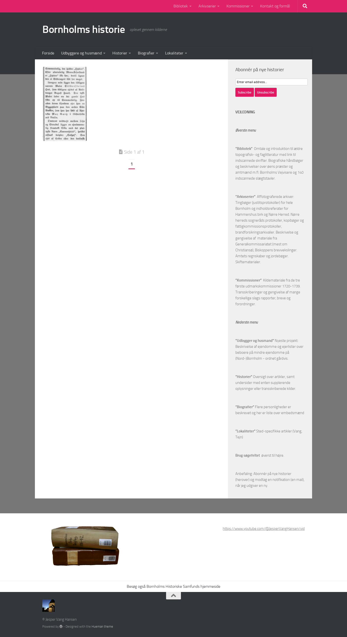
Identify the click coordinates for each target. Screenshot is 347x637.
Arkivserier (207, 6)
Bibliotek (181, 6)
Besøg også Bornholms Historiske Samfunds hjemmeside (173, 586)
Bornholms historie (83, 29)
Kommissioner (237, 6)
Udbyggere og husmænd (81, 53)
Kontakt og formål (275, 6)
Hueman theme (102, 626)
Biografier (146, 53)
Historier (119, 53)
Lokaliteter (174, 53)
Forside (48, 53)
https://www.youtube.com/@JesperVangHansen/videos (266, 528)
